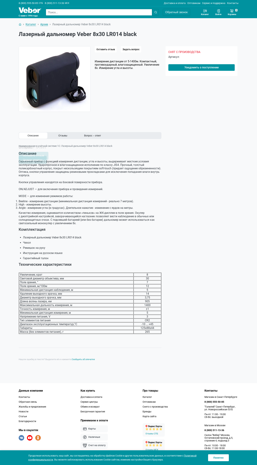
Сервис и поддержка (213, 3)
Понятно (218, 457)
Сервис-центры (89, 400)
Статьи (23, 415)
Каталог (147, 395)
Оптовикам (193, 3)
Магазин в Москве (214, 424)
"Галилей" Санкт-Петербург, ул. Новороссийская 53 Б (219, 407)
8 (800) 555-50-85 (28, 3)
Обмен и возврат (90, 405)
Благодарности (27, 420)
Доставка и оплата (175, 3)
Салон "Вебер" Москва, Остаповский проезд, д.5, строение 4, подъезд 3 (218, 436)
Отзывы (62, 135)
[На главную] (20, 24)
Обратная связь (28, 400)
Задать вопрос (131, 49)
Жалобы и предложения (32, 405)
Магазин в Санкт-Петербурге (220, 395)
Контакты (233, 3)
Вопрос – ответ (92, 135)
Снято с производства (155, 405)
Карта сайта (149, 415)
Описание (33, 135)
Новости (23, 410)
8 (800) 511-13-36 (54, 3)
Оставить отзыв (105, 49)
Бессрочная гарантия (93, 410)
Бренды (147, 410)
